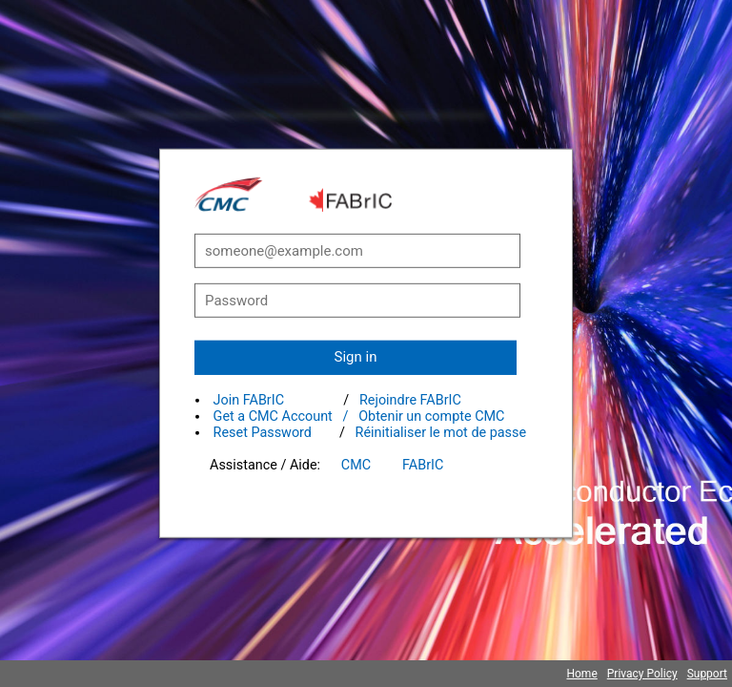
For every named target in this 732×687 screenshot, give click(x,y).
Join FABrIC (249, 400)
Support (707, 673)
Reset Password (263, 433)
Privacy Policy (642, 673)
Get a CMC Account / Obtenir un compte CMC (359, 416)
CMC (356, 465)
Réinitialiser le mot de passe (441, 433)
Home (581, 673)
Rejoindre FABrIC (410, 400)
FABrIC (422, 465)
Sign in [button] (356, 356)
